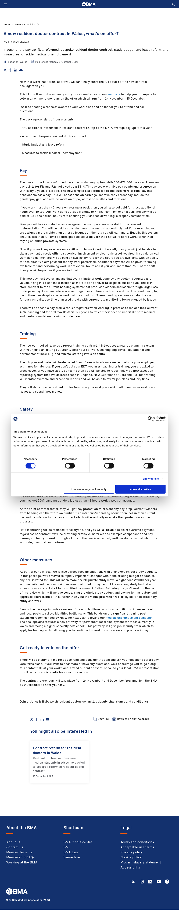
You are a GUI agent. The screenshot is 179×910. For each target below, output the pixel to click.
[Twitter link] (133, 883)
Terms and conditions (137, 842)
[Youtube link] (159, 883)
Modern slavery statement (140, 862)
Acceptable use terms (137, 847)
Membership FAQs (20, 857)
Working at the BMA (21, 862)
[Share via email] (21, 70)
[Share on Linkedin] (15, 70)
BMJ (66, 847)
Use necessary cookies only (88, 489)
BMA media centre (77, 842)
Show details (151, 478)
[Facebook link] (167, 883)
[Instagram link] (142, 883)
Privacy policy (131, 852)
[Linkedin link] (150, 883)
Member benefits (19, 852)
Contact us (14, 847)
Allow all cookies (140, 489)
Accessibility (130, 867)
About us (13, 842)
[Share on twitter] (5, 70)
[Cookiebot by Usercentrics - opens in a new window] (150, 419)
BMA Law (70, 852)
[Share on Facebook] (10, 70)
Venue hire (71, 857)
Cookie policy (131, 857)
